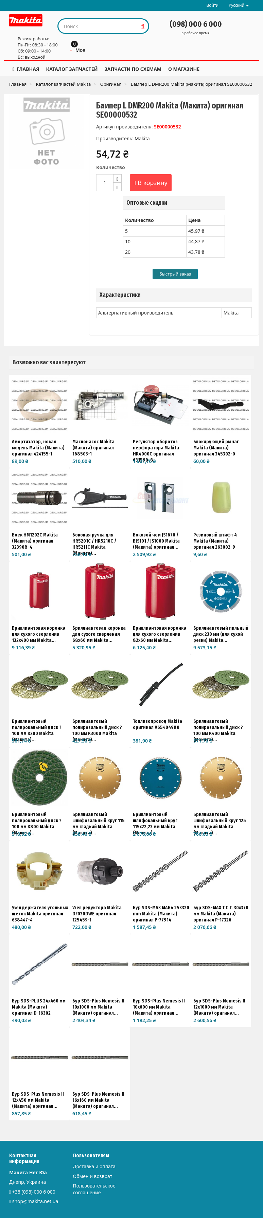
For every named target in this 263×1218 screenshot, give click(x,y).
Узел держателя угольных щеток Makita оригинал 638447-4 (40, 914)
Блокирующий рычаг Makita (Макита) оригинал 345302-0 (216, 448)
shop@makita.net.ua (35, 1201)
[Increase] (117, 178)
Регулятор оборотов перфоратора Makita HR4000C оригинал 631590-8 (156, 451)
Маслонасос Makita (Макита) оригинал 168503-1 (93, 448)
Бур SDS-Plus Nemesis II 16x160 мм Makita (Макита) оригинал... (98, 1100)
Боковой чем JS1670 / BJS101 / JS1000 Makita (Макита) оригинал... (156, 541)
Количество (110, 167)
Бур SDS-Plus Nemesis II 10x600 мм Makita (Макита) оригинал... (159, 1007)
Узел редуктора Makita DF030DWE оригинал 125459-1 (97, 914)
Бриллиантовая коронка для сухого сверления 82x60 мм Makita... (159, 634)
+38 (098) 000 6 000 (33, 1192)
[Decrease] (117, 187)
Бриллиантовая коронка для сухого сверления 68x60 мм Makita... (99, 634)
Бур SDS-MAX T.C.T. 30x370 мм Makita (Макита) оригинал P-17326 (220, 914)
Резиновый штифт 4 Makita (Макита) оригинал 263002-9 (215, 541)
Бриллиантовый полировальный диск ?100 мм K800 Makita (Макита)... (37, 823)
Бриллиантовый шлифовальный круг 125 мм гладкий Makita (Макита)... (219, 823)
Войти (212, 5)
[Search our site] (98, 26)
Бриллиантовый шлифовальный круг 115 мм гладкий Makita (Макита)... (98, 823)
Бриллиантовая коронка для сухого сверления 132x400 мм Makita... (38, 634)
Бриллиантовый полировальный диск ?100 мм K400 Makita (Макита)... (218, 730)
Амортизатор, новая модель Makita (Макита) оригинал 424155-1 (38, 448)
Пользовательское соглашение (94, 1189)
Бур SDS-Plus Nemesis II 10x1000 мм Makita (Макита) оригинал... (98, 1007)
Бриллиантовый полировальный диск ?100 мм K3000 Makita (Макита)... (97, 730)
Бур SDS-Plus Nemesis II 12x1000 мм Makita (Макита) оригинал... (219, 1007)
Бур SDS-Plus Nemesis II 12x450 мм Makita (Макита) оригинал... (38, 1100)
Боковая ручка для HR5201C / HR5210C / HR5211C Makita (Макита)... (94, 544)
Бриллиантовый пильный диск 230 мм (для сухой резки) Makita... (220, 634)
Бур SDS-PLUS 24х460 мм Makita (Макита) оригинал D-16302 (39, 1007)
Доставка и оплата (94, 1166)
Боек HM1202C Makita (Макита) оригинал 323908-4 (35, 541)
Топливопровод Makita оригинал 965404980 (157, 724)
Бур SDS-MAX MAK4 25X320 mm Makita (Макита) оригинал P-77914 (161, 914)
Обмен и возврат (92, 1176)
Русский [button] (239, 5)
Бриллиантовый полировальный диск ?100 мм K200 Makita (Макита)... (37, 730)
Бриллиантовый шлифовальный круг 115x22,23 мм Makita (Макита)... (155, 823)
